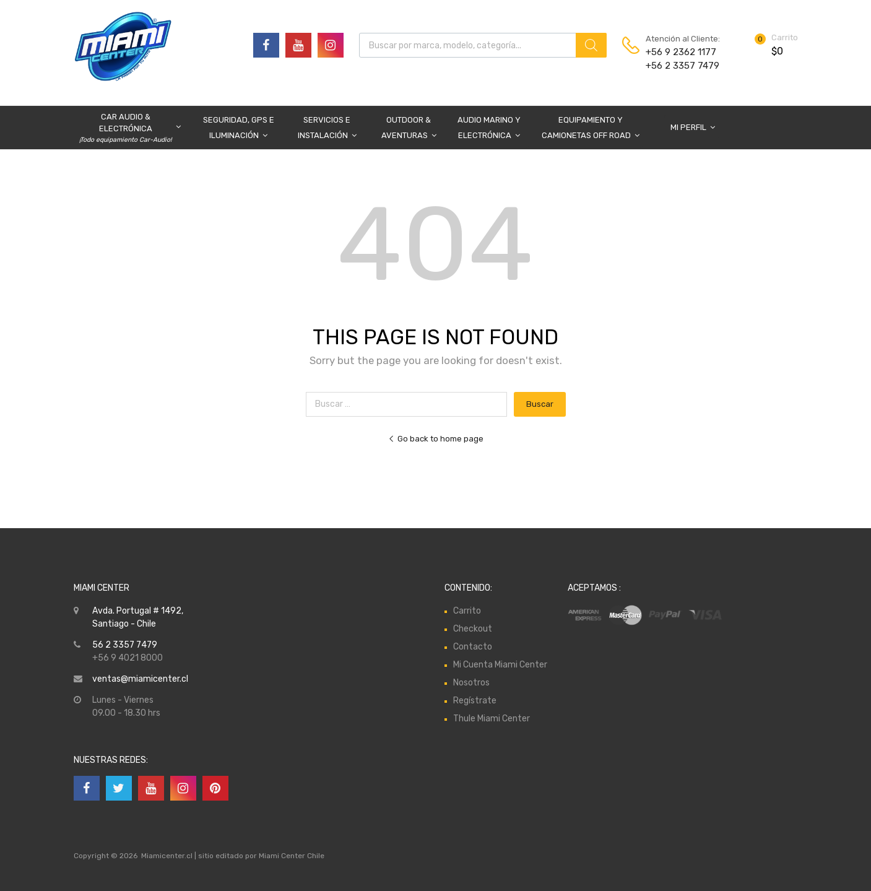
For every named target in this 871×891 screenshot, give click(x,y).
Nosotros (471, 682)
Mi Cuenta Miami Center (500, 664)
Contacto (472, 646)
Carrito (467, 611)
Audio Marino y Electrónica (489, 129)
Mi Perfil (692, 127)
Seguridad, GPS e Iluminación (238, 129)
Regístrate (474, 700)
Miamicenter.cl (167, 855)
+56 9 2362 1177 (676, 52)
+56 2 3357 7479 (676, 65)
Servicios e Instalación (327, 129)
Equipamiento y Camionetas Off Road (590, 129)
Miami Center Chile (291, 855)
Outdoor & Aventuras (408, 129)
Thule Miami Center (491, 718)
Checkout (472, 629)
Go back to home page (435, 438)
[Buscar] (591, 45)
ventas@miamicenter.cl (140, 679)
